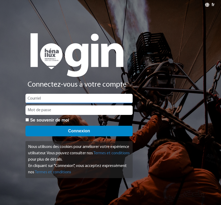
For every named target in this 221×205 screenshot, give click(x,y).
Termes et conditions (111, 153)
